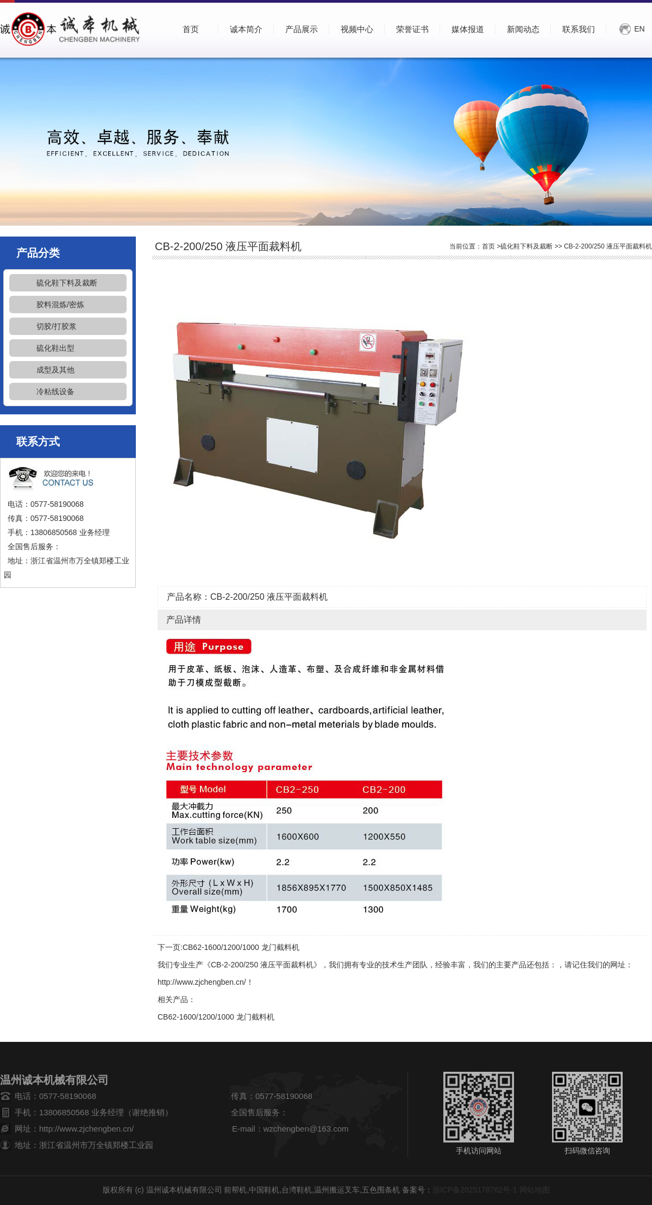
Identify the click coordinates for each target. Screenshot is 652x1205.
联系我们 (578, 29)
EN (639, 28)
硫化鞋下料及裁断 (66, 282)
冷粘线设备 (55, 391)
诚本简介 (246, 29)
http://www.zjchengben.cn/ (202, 982)
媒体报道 (468, 29)
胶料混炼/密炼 (60, 304)
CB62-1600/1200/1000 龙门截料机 (241, 947)
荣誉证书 (412, 29)
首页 (488, 246)
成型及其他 (55, 369)
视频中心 (357, 29)
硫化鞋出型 (55, 348)
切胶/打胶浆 (56, 326)
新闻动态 (523, 29)
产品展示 (301, 29)
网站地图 (534, 1189)
